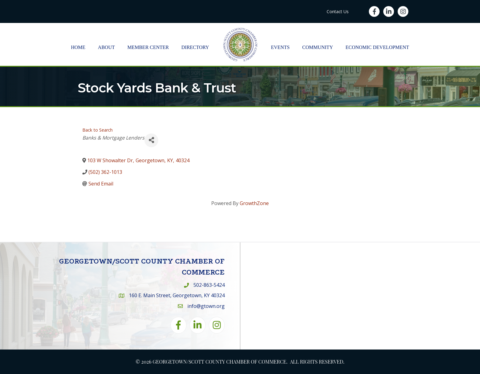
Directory (195, 47)
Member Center (148, 47)
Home (78, 47)
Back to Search (97, 130)
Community (317, 47)
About (106, 47)
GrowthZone (254, 203)
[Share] (151, 140)
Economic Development (377, 47)
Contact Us (338, 11)
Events (280, 47)
